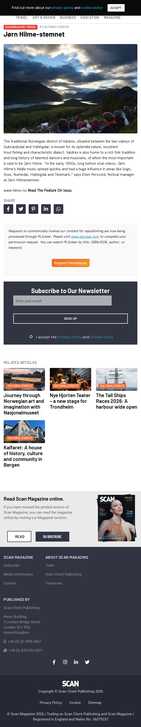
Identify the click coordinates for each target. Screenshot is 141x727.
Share (8, 209)
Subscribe (52, 536)
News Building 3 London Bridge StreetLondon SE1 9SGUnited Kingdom (22, 625)
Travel (22, 17)
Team (49, 565)
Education (90, 17)
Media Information (18, 574)
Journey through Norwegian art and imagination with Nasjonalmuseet (24, 403)
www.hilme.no (16, 190)
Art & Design (44, 17)
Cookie (75, 703)
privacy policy (62, 8)
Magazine (112, 17)
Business (68, 17)
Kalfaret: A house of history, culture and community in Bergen (23, 456)
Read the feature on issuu (49, 190)
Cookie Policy (101, 336)
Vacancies (53, 583)
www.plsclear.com (85, 236)
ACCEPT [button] (116, 8)
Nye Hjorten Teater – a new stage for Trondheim (70, 401)
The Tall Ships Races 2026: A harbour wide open (116, 401)
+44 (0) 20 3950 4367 (24, 641)
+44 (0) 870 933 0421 (25, 650)
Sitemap (94, 703)
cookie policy (92, 8)
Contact (10, 583)
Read (20, 536)
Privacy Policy (70, 336)
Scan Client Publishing (63, 574)
